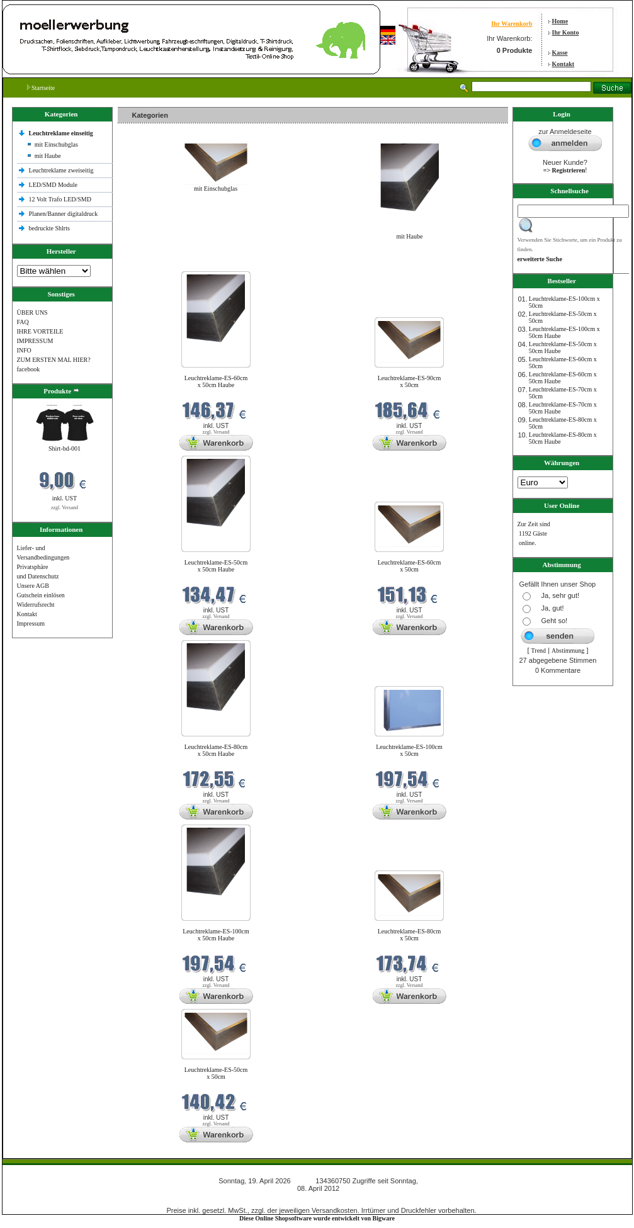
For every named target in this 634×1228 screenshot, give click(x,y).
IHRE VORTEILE (40, 331)
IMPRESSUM (35, 340)
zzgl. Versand (64, 507)
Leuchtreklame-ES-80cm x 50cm (409, 935)
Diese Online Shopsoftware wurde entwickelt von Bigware (317, 1218)
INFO (24, 350)
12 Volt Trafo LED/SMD (60, 199)
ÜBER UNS (32, 312)
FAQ (23, 321)
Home (560, 21)
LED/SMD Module (53, 184)
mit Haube (48, 155)
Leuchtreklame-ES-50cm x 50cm (216, 1073)
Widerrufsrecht (36, 604)
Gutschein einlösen (41, 595)
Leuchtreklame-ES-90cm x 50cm (409, 381)
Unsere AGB (33, 585)
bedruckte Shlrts (49, 228)
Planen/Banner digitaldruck (63, 213)
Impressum (31, 623)
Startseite (41, 87)
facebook (28, 369)
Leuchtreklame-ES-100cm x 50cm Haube (216, 935)
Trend (538, 650)
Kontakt (563, 63)
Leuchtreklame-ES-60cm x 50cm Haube (216, 381)
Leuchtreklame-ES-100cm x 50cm (409, 750)
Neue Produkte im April (151, 263)
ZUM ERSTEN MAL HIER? (54, 359)
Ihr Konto (565, 32)
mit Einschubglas (56, 144)
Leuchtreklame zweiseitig (62, 170)
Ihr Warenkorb (511, 23)
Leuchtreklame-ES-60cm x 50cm (409, 566)
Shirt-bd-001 (64, 448)
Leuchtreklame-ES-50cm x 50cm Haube (216, 566)
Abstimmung (568, 650)
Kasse (560, 52)
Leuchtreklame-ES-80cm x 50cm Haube (216, 750)
